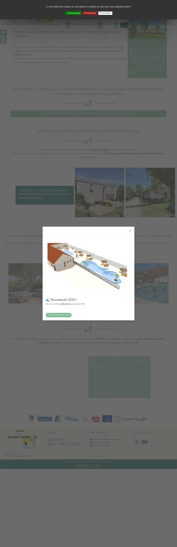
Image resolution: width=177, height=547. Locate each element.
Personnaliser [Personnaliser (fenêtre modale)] (105, 13)
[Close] (130, 231)
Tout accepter (73, 13)
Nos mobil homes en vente (58, 315)
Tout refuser (90, 13)
